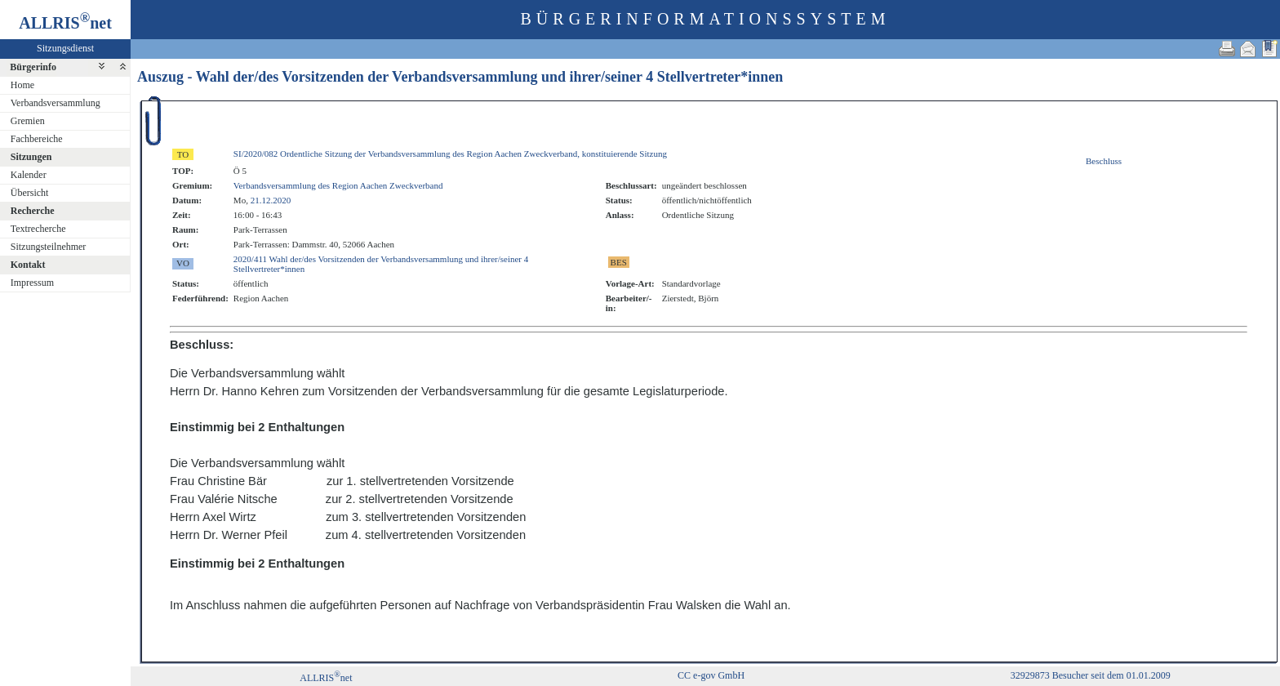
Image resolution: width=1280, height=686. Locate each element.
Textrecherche (38, 228)
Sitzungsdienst (65, 48)
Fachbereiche (37, 139)
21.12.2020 (271, 200)
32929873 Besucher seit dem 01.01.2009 (1091, 675)
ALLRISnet (326, 678)
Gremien (28, 121)
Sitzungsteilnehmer (49, 246)
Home (22, 85)
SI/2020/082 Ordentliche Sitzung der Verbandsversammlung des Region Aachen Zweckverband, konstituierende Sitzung (450, 153)
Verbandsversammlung (55, 103)
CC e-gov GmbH (711, 675)
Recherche (33, 210)
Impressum (32, 282)
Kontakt (28, 264)
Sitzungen (31, 157)
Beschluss (1104, 161)
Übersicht (30, 192)
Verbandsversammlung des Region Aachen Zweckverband (338, 185)
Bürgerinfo (33, 67)
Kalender (29, 174)
